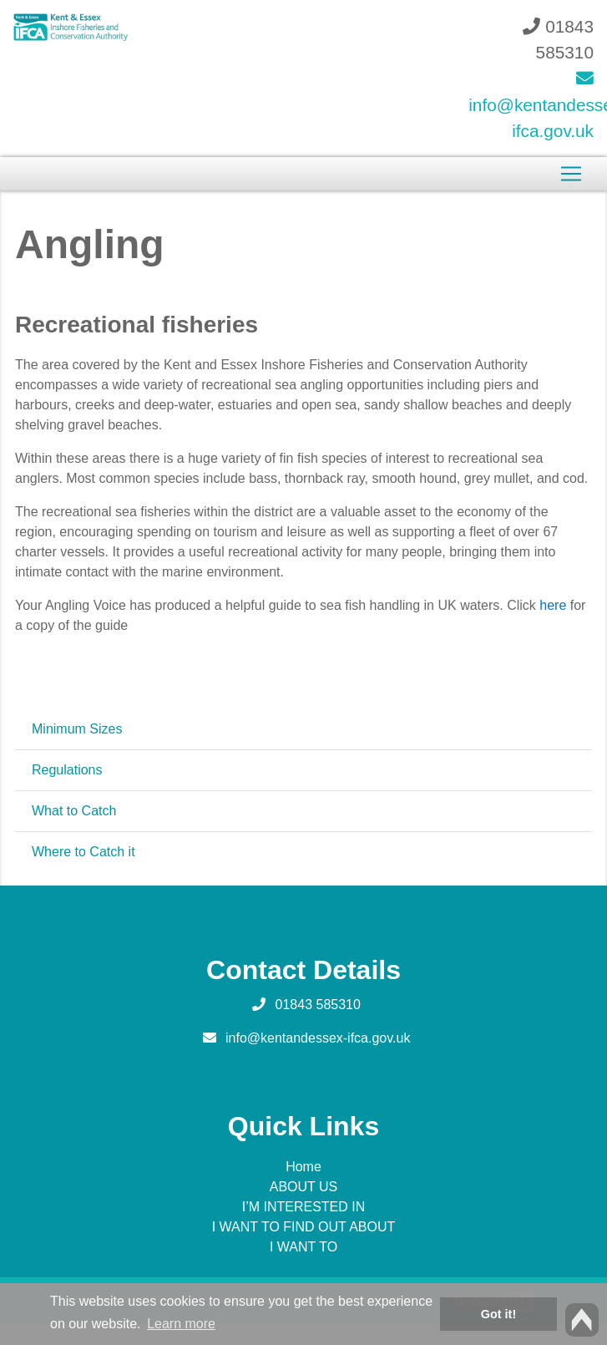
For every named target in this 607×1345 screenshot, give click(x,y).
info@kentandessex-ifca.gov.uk (317, 1038)
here (552, 605)
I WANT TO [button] (303, 1247)
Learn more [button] (181, 1324)
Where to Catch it (83, 852)
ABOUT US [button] (304, 1187)
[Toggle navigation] (571, 173)
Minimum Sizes (77, 729)
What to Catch (74, 811)
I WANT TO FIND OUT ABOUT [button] (304, 1227)
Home (303, 1167)
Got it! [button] (498, 1314)
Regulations (67, 770)
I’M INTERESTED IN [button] (304, 1207)
